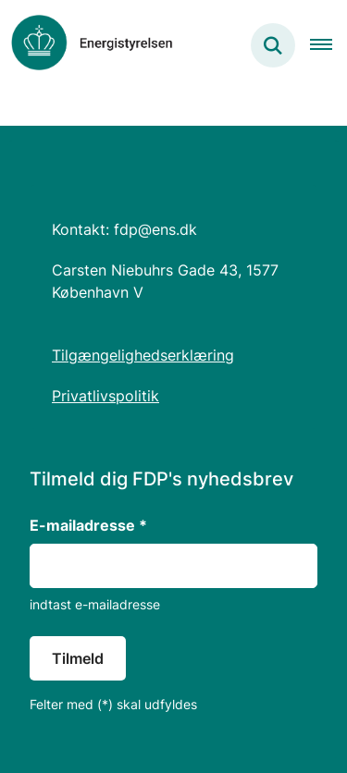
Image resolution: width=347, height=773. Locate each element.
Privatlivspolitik (105, 395)
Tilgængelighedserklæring (143, 355)
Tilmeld (78, 658)
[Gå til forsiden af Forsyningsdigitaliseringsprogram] (86, 45)
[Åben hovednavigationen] (328, 45)
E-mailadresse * (88, 525)
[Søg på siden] (273, 45)
